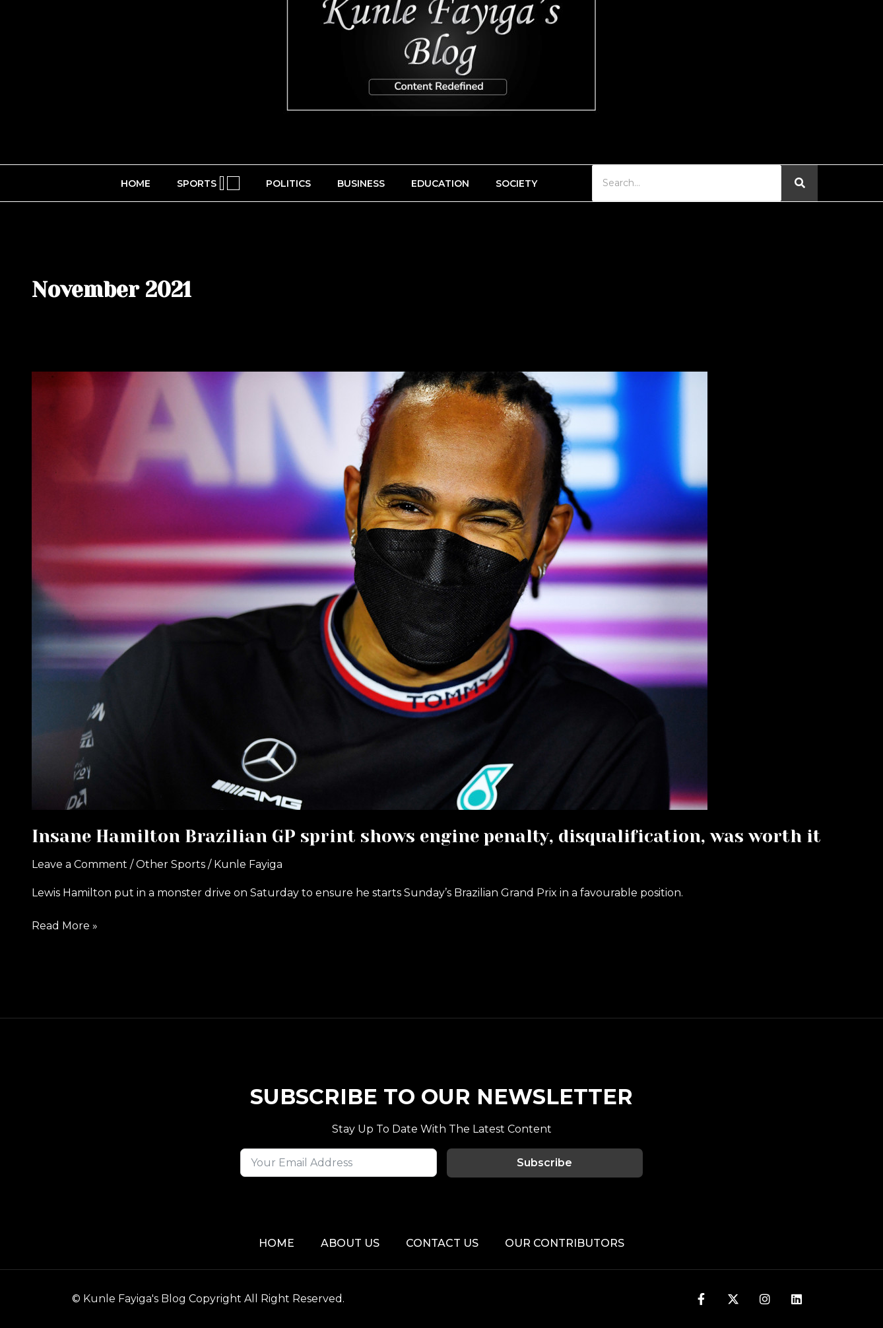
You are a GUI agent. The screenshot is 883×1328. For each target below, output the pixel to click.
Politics (288, 183)
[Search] (686, 183)
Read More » (65, 924)
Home (135, 183)
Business (361, 183)
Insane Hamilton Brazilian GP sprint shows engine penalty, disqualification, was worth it (426, 836)
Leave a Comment (79, 864)
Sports (208, 183)
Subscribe (544, 1162)
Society (516, 183)
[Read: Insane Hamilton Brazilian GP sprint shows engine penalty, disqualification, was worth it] (441, 591)
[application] (222, 183)
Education (440, 183)
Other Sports (170, 864)
